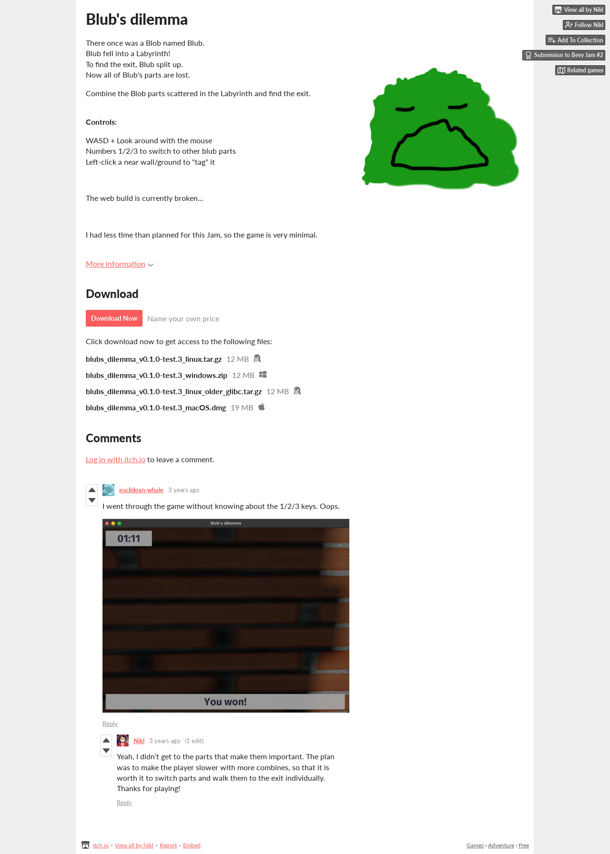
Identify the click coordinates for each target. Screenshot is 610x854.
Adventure (501, 845)
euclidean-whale (141, 490)
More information (119, 263)
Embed (192, 845)
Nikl (138, 741)
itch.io (101, 845)
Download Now (114, 318)
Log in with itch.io (115, 459)
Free (523, 845)
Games (475, 845)
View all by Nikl (134, 845)
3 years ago (183, 490)
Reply (110, 723)
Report (168, 845)
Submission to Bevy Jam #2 (564, 55)
